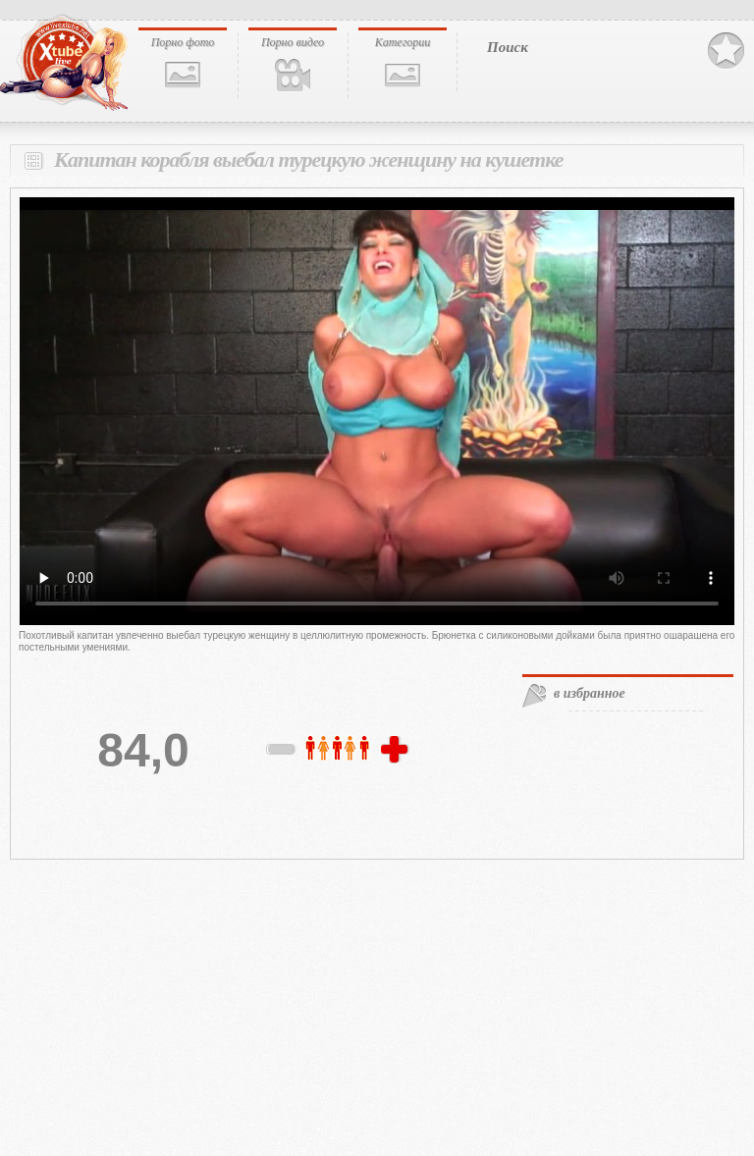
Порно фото (183, 42)
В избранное (726, 51)
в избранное (589, 693)
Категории (403, 42)
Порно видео (292, 42)
